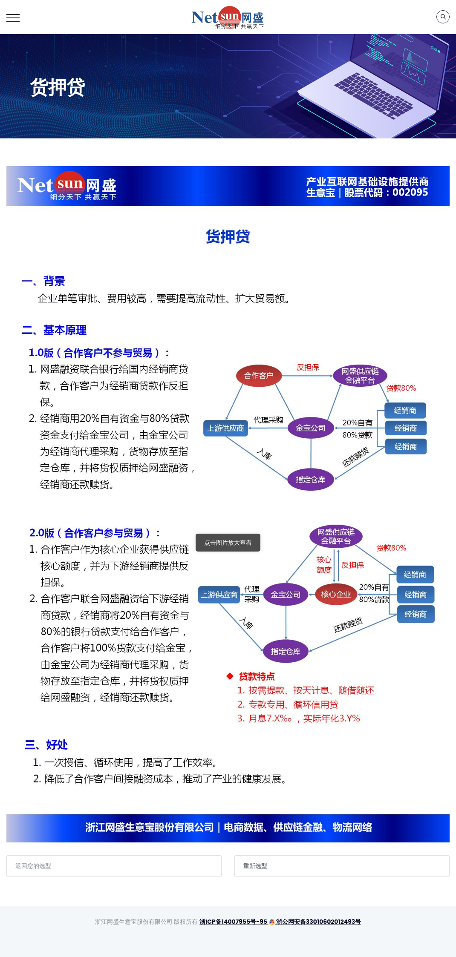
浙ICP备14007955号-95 (233, 921)
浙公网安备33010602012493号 (314, 921)
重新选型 (255, 866)
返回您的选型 (33, 866)
